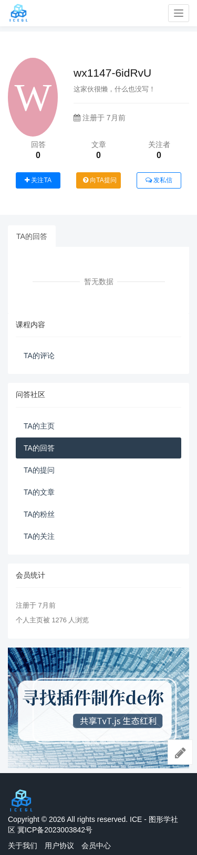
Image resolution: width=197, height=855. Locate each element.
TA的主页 (39, 426)
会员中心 (96, 845)
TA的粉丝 (39, 514)
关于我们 (22, 845)
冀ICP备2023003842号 (54, 830)
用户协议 (59, 845)
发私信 (159, 180)
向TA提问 (100, 180)
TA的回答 (31, 236)
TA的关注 (39, 536)
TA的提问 (39, 470)
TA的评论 (39, 355)
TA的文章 (39, 492)
